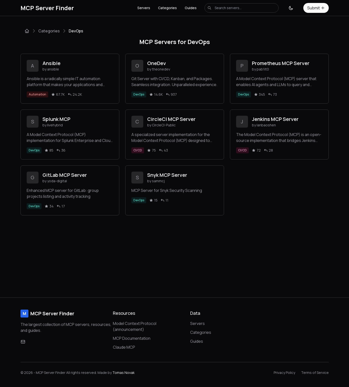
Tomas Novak (123, 372)
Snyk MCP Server (167, 175)
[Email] (23, 341)
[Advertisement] (174, 252)
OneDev (156, 63)
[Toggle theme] (291, 7)
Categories (167, 7)
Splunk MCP (56, 119)
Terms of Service (315, 372)
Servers (143, 7)
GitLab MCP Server (64, 175)
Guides (191, 7)
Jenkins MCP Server (275, 119)
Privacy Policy (284, 372)
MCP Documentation (131, 338)
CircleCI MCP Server (171, 119)
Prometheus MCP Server (280, 63)
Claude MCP (124, 347)
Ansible (51, 63)
